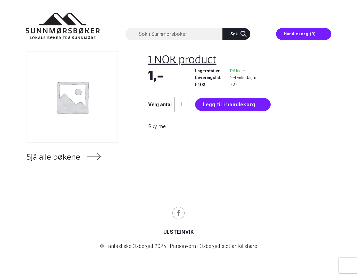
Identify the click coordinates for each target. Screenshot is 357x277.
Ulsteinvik (178, 232)
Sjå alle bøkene (53, 157)
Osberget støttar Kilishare (228, 246)
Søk (238, 34)
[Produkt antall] (181, 104)
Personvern (183, 246)
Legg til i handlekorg (229, 104)
